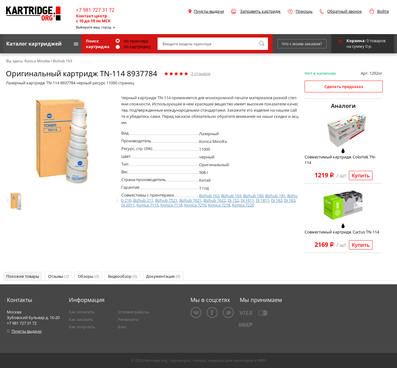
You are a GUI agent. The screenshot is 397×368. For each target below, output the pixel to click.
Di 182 (276, 200)
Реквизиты (128, 319)
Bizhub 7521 (166, 200)
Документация (163, 276)
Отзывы (58, 276)
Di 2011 (128, 205)
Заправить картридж (260, 11)
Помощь (304, 11)
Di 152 (233, 200)
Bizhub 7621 (190, 200)
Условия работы (133, 312)
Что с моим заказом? (302, 44)
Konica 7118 (171, 205)
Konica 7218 (219, 205)
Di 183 (289, 200)
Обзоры (88, 276)
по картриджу (133, 46)
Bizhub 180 (253, 195)
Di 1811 (262, 200)
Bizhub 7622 (214, 200)
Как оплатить (82, 312)
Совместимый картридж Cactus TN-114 (342, 232)
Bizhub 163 (231, 195)
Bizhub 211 (143, 200)
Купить (361, 175)
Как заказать (81, 319)
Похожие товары (22, 276)
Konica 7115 (147, 205)
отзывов (200, 73)
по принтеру (132, 41)
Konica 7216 (195, 205)
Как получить (82, 327)
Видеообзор (122, 276)
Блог (122, 327)
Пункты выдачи (209, 11)
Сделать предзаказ (343, 86)
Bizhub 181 (275, 195)
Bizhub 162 (209, 195)
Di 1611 (247, 200)
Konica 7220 (243, 205)
